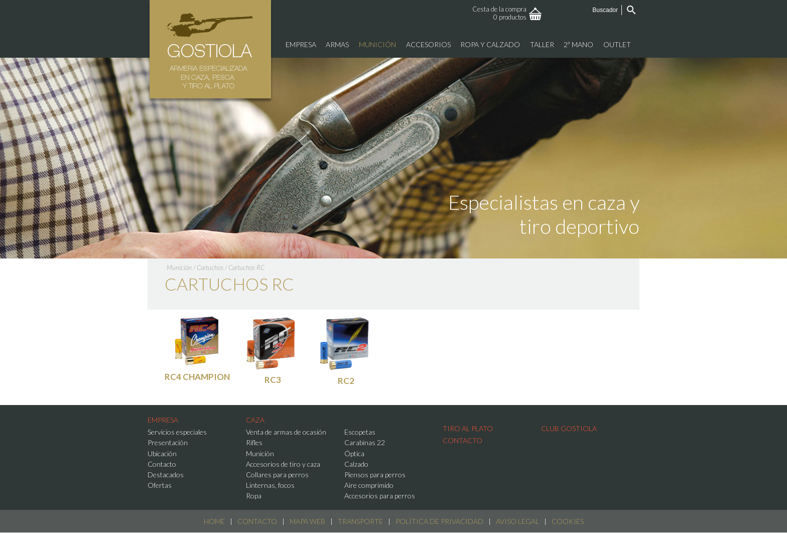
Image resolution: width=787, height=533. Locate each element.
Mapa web (307, 521)
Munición (179, 267)
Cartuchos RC (246, 267)
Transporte (360, 521)
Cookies (568, 521)
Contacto (257, 521)
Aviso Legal (517, 521)
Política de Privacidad (439, 521)
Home (214, 521)
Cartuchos (210, 267)
